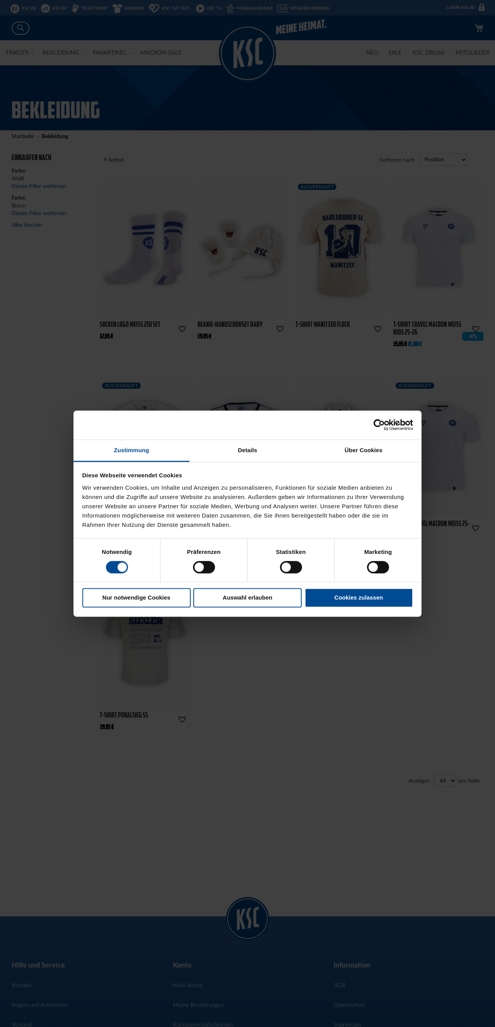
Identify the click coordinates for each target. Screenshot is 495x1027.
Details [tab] (247, 450)
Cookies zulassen (359, 598)
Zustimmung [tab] (131, 450)
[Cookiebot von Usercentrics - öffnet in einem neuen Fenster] (379, 425)
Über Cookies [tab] (363, 450)
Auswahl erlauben (247, 598)
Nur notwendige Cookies (136, 598)
